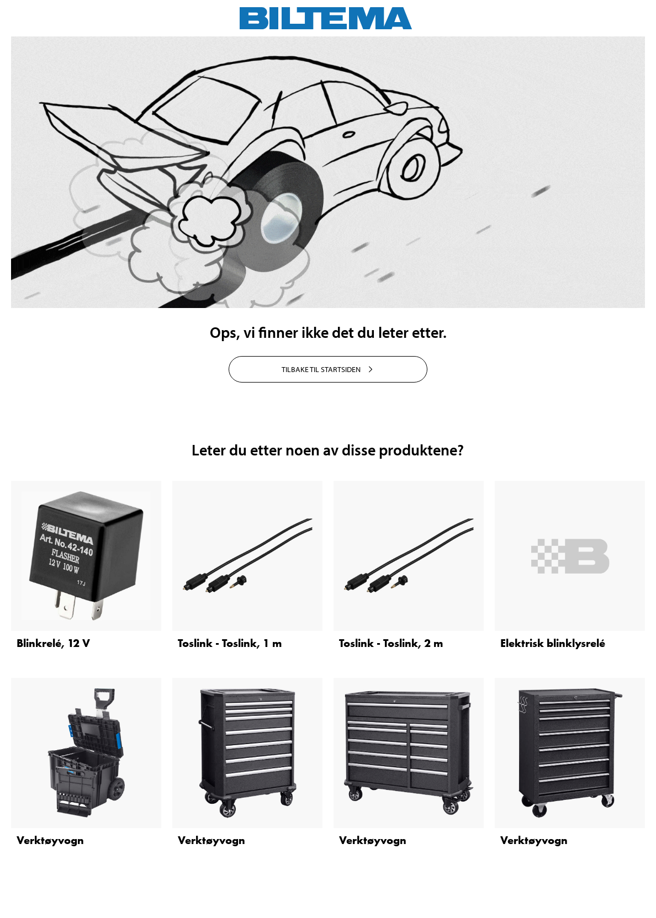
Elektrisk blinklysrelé (552, 643)
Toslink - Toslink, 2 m (391, 643)
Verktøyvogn (50, 840)
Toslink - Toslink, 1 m (230, 643)
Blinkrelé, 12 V (53, 643)
